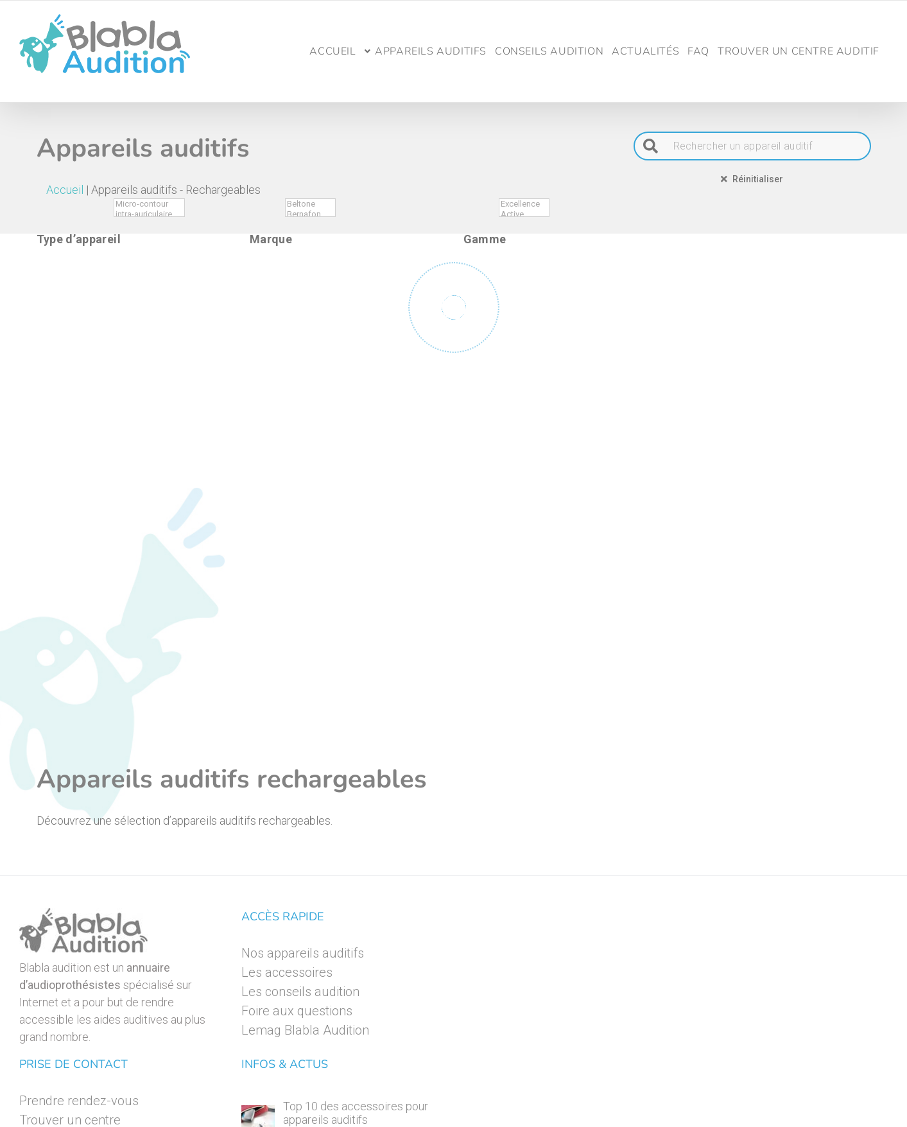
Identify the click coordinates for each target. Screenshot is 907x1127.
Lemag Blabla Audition (305, 1030)
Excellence (524, 204)
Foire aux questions (296, 1011)
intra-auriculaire (149, 214)
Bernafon (310, 214)
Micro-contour (149, 204)
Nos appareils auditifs (302, 953)
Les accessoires (287, 972)
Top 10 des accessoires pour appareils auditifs (355, 1112)
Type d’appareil (79, 239)
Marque (271, 239)
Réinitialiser (752, 178)
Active (524, 214)
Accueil (64, 189)
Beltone (310, 204)
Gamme (484, 239)
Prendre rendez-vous (79, 1100)
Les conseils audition (300, 991)
